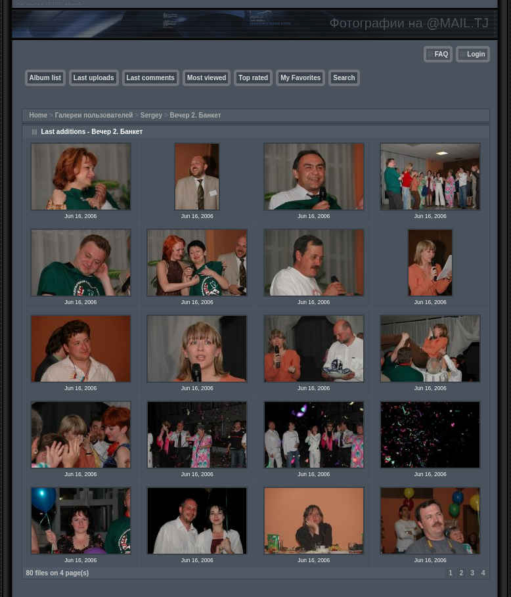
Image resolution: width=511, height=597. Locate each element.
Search (344, 77)
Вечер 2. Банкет (195, 115)
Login (476, 54)
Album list (45, 77)
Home (39, 115)
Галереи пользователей (94, 115)
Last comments (151, 77)
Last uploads (94, 77)
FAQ (442, 54)
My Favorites (300, 77)
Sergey (151, 115)
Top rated (253, 77)
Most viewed (206, 77)
